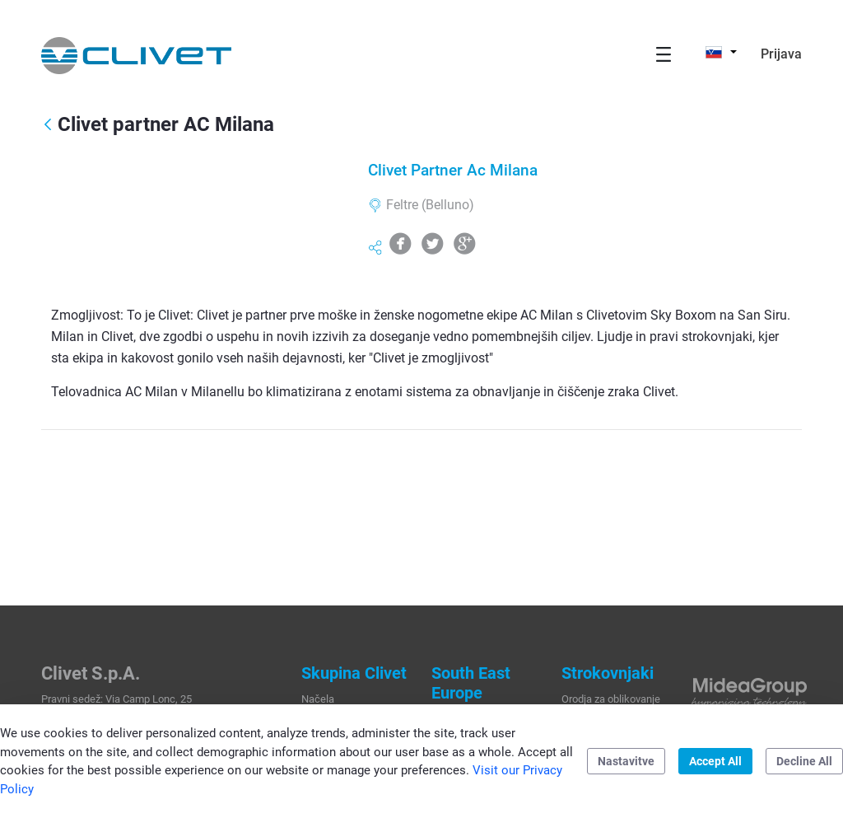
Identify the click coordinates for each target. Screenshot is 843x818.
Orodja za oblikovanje (610, 699)
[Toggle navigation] (663, 54)
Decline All (804, 761)
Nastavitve (626, 761)
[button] (721, 52)
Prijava (781, 54)
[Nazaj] (47, 125)
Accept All (715, 761)
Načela (317, 699)
